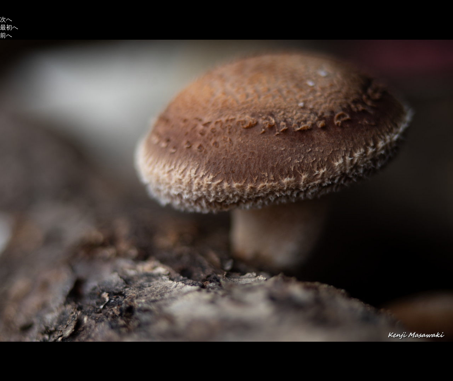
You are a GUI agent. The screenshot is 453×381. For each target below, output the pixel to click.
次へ (6, 19)
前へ (6, 35)
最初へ (9, 27)
